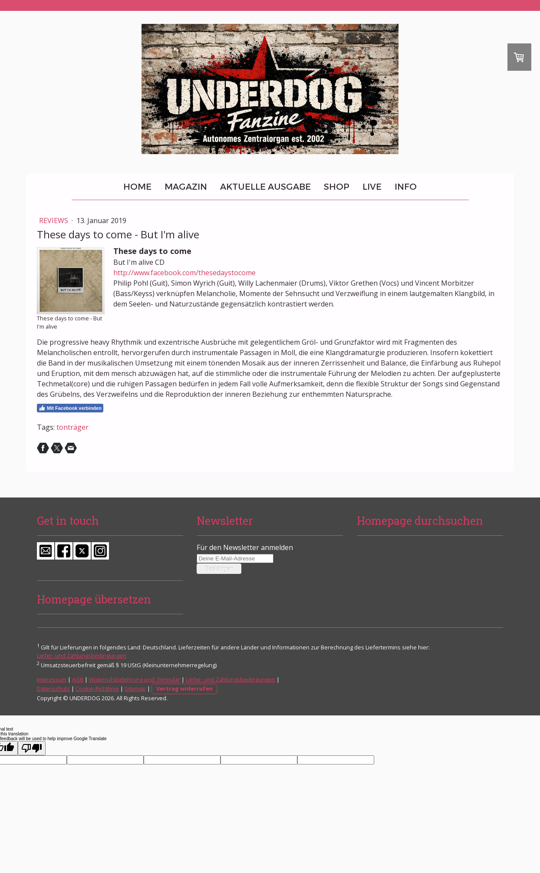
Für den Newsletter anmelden (245, 547)
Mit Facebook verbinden (70, 408)
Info (406, 186)
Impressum (51, 679)
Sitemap (135, 688)
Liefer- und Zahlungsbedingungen (81, 655)
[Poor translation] (32, 748)
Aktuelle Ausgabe (265, 186)
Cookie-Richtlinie (97, 688)
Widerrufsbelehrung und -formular (134, 679)
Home (137, 186)
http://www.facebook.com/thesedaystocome (184, 272)
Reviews (54, 220)
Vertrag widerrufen (184, 688)
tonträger (72, 427)
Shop (336, 186)
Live (372, 186)
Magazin (186, 186)
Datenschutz (53, 688)
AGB (77, 679)
